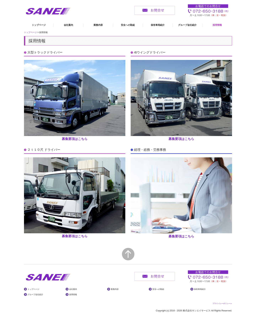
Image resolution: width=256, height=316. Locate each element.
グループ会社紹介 (187, 25)
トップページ (39, 25)
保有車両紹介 (158, 25)
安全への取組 (128, 25)
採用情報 (217, 25)
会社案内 (68, 25)
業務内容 (98, 25)
